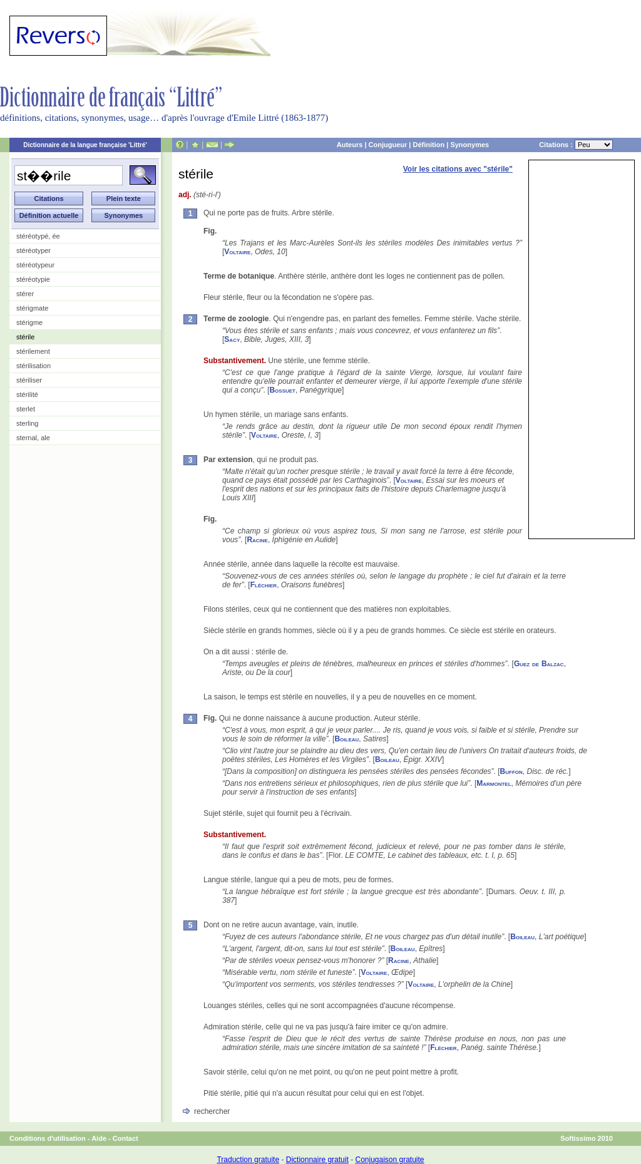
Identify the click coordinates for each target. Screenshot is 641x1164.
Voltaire (237, 251)
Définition (428, 144)
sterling (27, 423)
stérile (25, 337)
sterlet (25, 409)
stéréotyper (33, 250)
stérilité (27, 394)
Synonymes (469, 144)
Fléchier (263, 584)
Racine (257, 539)
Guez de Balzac (539, 663)
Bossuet (282, 390)
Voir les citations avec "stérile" (458, 169)
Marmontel (493, 783)
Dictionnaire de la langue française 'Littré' (85, 145)
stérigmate (32, 308)
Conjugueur (388, 144)
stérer (25, 293)
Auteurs (350, 144)
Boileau (346, 738)
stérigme (29, 322)
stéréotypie (33, 279)
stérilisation (33, 365)
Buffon (511, 771)
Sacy (232, 339)
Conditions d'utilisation (47, 1138)
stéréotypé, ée (38, 236)
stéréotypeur (35, 265)
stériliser (29, 380)
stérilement (33, 351)
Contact (125, 1138)
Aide (98, 1138)
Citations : (576, 144)
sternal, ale (33, 437)
